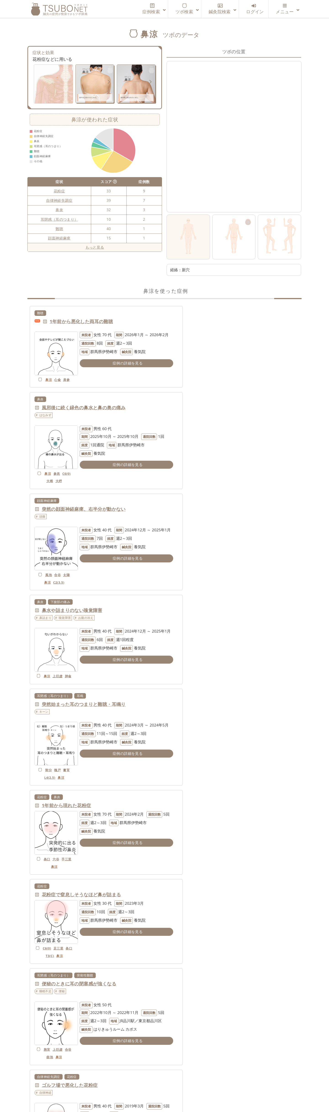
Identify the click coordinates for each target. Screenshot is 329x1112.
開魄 (200, 944)
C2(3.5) (55, 484)
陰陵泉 (59, 906)
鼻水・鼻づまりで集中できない (211, 702)
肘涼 (191, 1040)
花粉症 (59, 191)
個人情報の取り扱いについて (176, 1086)
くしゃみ (84, 797)
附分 (45, 571)
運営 (115, 1086)
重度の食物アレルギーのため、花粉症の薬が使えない (235, 885)
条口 (187, 559)
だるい (181, 988)
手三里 (184, 566)
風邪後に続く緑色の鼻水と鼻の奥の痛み (221, 321)
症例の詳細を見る (115, 370)
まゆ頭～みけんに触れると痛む (211, 790)
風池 (45, 476)
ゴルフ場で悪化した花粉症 (70, 702)
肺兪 (188, 484)
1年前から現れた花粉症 (203, 511)
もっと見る (94, 247)
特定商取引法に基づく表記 (234, 1086)
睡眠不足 (182, 614)
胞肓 (185, 666)
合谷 (54, 476)
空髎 (200, 849)
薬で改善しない (187, 892)
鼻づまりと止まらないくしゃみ (74, 790)
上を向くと (184, 797)
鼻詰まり (182, 424)
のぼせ (43, 892)
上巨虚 (196, 476)
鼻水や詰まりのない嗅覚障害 (209, 416)
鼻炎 (59, 209)
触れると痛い (208, 797)
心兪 (54, 373)
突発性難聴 (222, 598)
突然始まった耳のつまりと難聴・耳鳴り (84, 511)
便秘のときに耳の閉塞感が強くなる (216, 607)
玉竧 (54, 762)
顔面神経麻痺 (59, 238)
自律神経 (45, 710)
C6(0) (179, 388)
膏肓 (63, 571)
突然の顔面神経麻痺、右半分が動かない (84, 416)
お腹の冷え (223, 424)
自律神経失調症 (59, 200)
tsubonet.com (160, 1100)
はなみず (182, 329)
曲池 (188, 674)
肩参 (63, 373)
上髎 (196, 762)
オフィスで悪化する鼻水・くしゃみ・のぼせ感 (91, 885)
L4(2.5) (46, 579)
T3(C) (51, 662)
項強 (182, 849)
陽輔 (59, 849)
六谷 (196, 559)
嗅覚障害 (202, 424)
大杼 (198, 388)
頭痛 (42, 424)
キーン (43, 519)
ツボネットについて (53, 1086)
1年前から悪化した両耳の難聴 (81, 321)
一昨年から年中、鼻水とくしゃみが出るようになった (98, 980)
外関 (188, 1047)
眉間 (227, 797)
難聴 (59, 228)
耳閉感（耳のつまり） (59, 219)
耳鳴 (80, 503)
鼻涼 (45, 373)
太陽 (63, 476)
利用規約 (134, 1086)
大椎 (189, 388)
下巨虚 (51, 913)
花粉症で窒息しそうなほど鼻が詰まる (81, 607)
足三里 (60, 654)
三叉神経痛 (182, 781)
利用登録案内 (91, 1086)
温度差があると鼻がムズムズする (214, 980)
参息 (196, 381)
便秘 (199, 614)
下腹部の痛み (197, 408)
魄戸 (54, 571)
